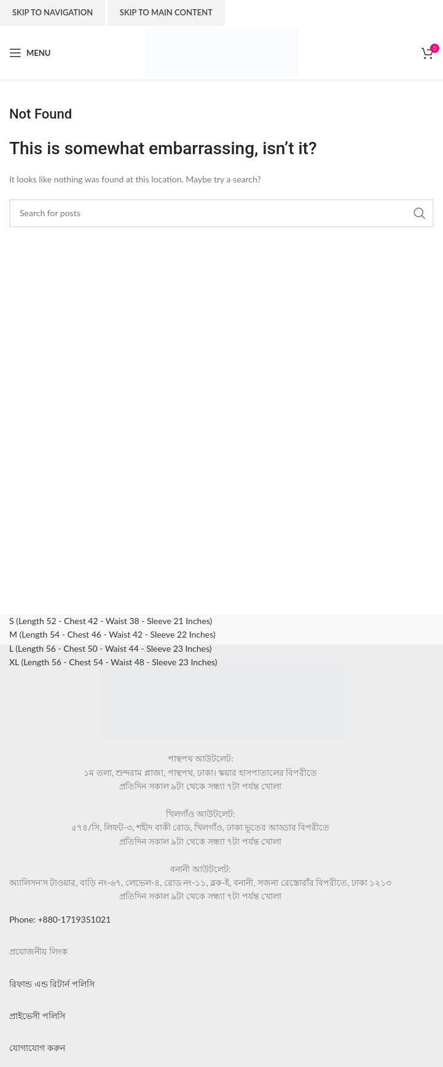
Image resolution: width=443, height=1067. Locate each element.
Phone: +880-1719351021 (60, 919)
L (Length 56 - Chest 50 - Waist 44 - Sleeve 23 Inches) (110, 648)
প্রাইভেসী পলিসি (37, 1015)
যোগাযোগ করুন (37, 1047)
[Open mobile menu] (30, 53)
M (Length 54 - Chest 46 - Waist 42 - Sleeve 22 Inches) (112, 634)
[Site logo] (222, 52)
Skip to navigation (52, 12)
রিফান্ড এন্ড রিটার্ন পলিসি (52, 984)
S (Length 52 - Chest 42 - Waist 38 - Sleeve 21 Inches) (110, 621)
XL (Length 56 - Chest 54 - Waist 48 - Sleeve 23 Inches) (113, 662)
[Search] (221, 213)
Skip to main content (166, 12)
